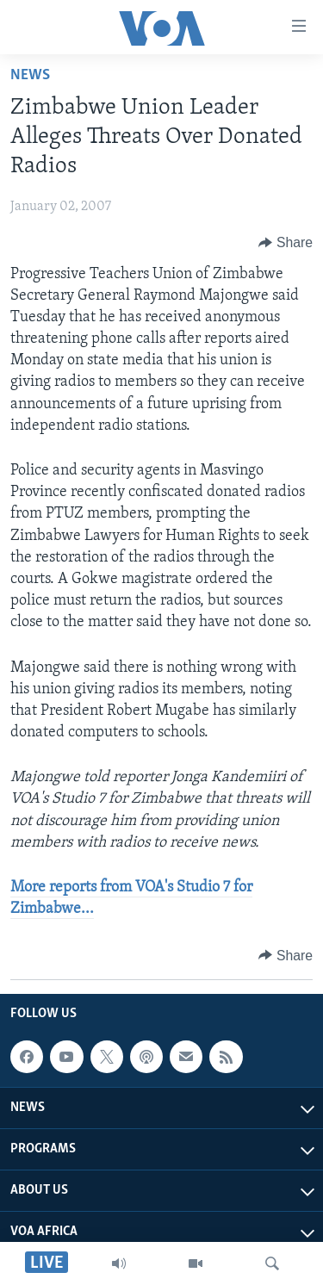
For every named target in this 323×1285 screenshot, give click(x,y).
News (30, 75)
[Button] (285, 242)
